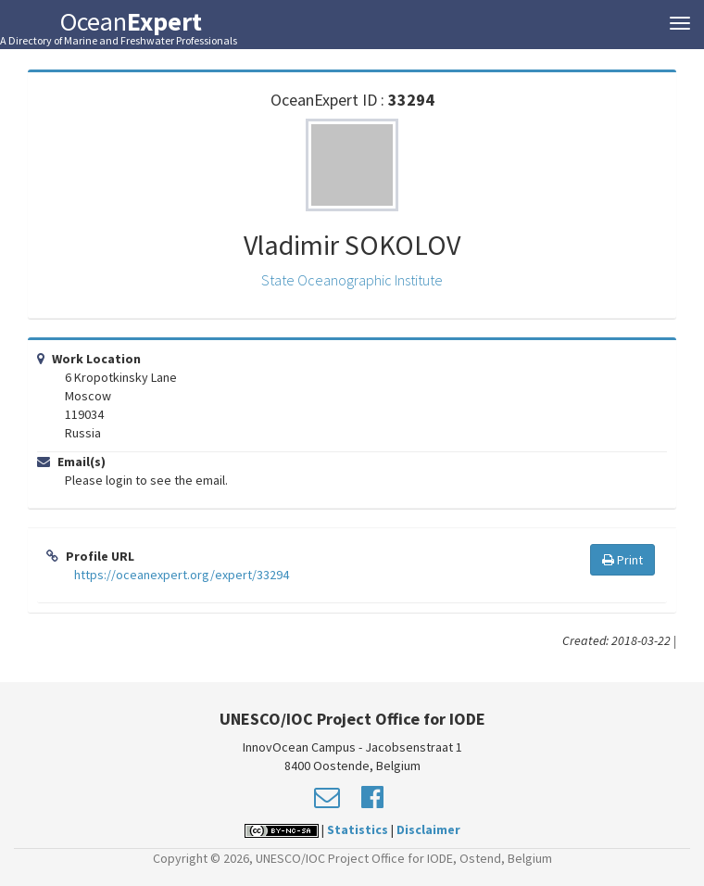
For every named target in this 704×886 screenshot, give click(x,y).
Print (622, 559)
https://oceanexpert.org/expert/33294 (181, 574)
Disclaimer (428, 829)
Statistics (357, 829)
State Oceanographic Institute (352, 280)
